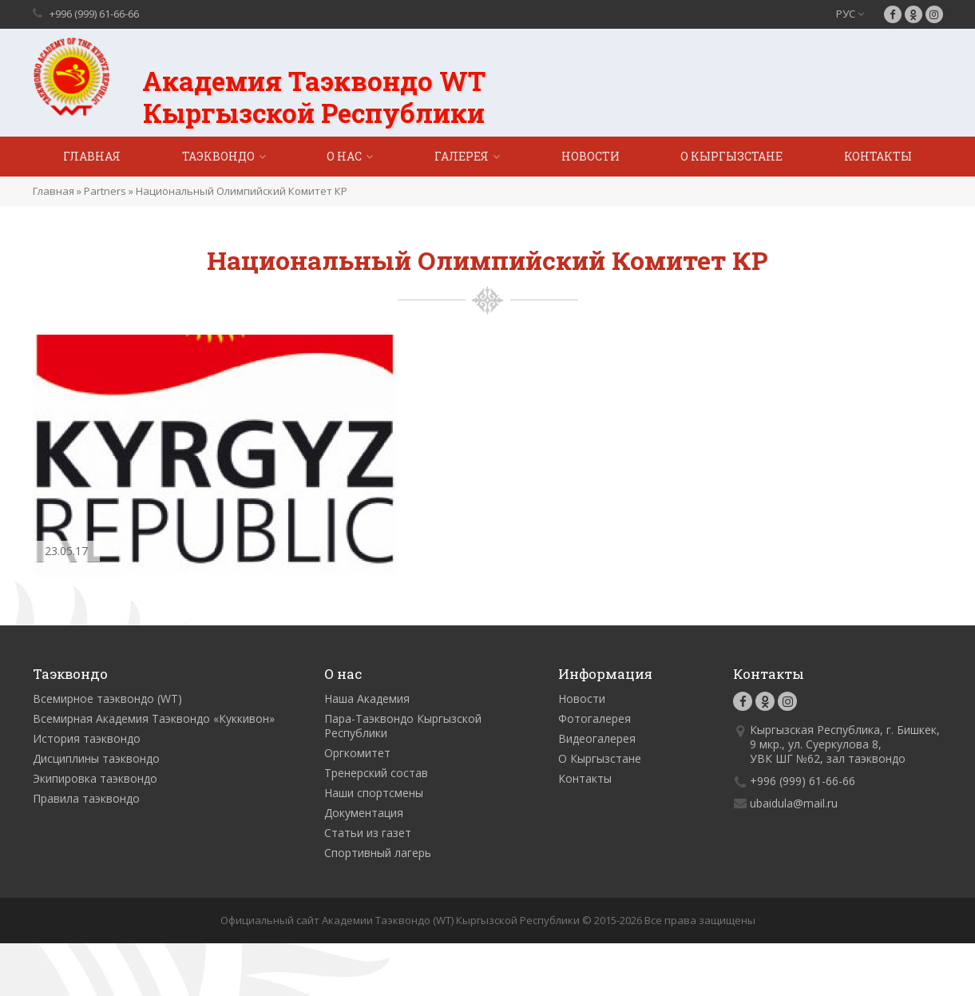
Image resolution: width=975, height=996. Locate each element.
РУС (850, 13)
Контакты (878, 156)
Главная (92, 156)
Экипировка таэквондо (95, 778)
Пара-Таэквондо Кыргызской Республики (403, 725)
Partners (105, 191)
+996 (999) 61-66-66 (94, 13)
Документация (363, 812)
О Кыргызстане (731, 156)
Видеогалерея (597, 738)
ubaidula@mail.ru (794, 803)
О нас (344, 156)
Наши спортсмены (373, 792)
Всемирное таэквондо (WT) (107, 698)
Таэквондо (218, 156)
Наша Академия (367, 698)
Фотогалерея (594, 718)
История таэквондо (87, 738)
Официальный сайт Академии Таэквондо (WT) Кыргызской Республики (400, 920)
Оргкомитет (357, 752)
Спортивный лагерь (377, 852)
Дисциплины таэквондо (96, 758)
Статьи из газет (367, 832)
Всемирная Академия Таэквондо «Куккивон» (154, 718)
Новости (590, 156)
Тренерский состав (376, 772)
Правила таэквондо (86, 798)
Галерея (461, 156)
